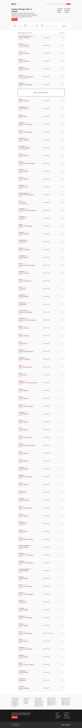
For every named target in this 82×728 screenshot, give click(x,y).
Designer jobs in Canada (65, 702)
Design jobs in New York (51, 701)
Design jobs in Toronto (51, 704)
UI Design (59, 12)
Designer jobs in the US (65, 699)
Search (64, 26)
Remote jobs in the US (39, 702)
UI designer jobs (14, 702)
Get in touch (66, 714)
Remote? (37, 24)
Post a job (14, 19)
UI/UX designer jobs (15, 703)
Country (42, 24)
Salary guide (58, 715)
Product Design (67, 8)
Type (14, 24)
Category (25, 24)
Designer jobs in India (65, 703)
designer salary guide (20, 16)
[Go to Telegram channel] (69, 724)
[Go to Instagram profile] (66, 724)
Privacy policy (67, 718)
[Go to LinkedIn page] (64, 724)
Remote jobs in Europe (39, 701)
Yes (37, 26)
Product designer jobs (15, 699)
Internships (26, 703)
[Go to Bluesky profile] (68, 724)
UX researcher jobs (15, 704)
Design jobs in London (51, 699)
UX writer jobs (14, 706)
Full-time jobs (26, 699)
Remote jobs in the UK (39, 703)
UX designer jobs (14, 701)
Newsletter (66, 715)
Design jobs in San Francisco (52, 702)
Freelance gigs (26, 702)
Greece (48, 37)
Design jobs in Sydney (51, 703)
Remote (44, 633)
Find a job (49, 4)
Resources (54, 4)
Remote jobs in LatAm (39, 706)
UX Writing (66, 12)
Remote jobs (26, 701)
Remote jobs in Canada (39, 704)
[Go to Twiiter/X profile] (61, 724)
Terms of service (67, 716)
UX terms (57, 718)
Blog (56, 714)
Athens (44, 37)
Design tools (58, 716)
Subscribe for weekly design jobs (41, 92)
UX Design (59, 10)
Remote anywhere (38, 699)
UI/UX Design (60, 8)
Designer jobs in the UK (65, 701)
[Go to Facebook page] (63, 724)
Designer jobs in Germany (65, 704)
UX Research (66, 10)
